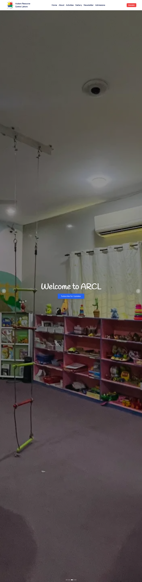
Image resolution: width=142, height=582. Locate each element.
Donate (131, 5)
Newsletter (88, 5)
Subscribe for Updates (71, 296)
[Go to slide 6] (75, 579)
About (61, 5)
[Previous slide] (4, 291)
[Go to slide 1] (66, 579)
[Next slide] (138, 291)
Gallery (78, 5)
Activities (70, 5)
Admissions (100, 5)
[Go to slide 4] (72, 579)
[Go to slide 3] (69, 579)
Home (54, 5)
